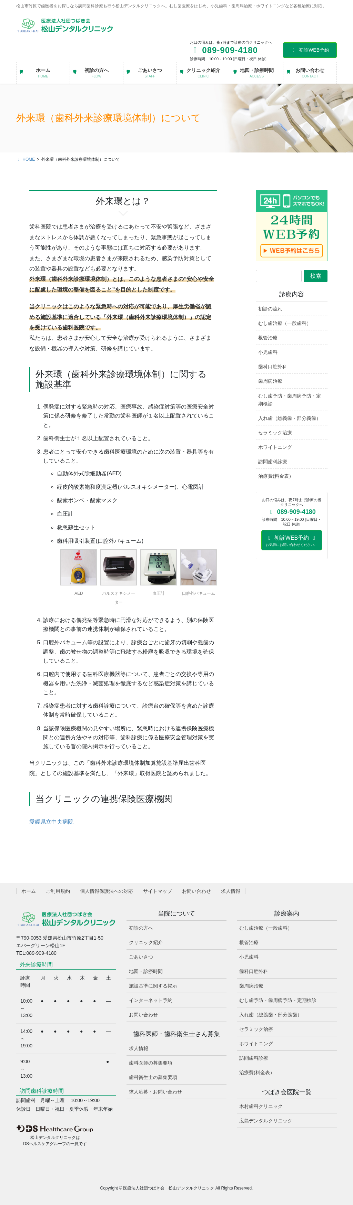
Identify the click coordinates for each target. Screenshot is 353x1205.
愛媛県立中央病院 (51, 822)
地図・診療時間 (146, 971)
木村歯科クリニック (261, 1106)
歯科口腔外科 (272, 366)
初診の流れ (270, 308)
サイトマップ (157, 891)
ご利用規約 (58, 891)
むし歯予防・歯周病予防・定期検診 (289, 399)
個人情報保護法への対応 (106, 891)
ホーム (28, 891)
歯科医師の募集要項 (150, 1063)
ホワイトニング (275, 447)
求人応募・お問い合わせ (155, 1092)
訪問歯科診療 (272, 461)
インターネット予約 (150, 1000)
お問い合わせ (196, 891)
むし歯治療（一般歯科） (284, 323)
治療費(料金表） (276, 476)
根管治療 (268, 337)
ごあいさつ (141, 957)
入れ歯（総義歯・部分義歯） (289, 418)
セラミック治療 (275, 432)
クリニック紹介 (146, 942)
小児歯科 (268, 352)
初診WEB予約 (310, 50)
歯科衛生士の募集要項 (153, 1077)
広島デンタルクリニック (265, 1120)
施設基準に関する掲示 (153, 986)
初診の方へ (141, 928)
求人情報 (230, 891)
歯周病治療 (270, 381)
